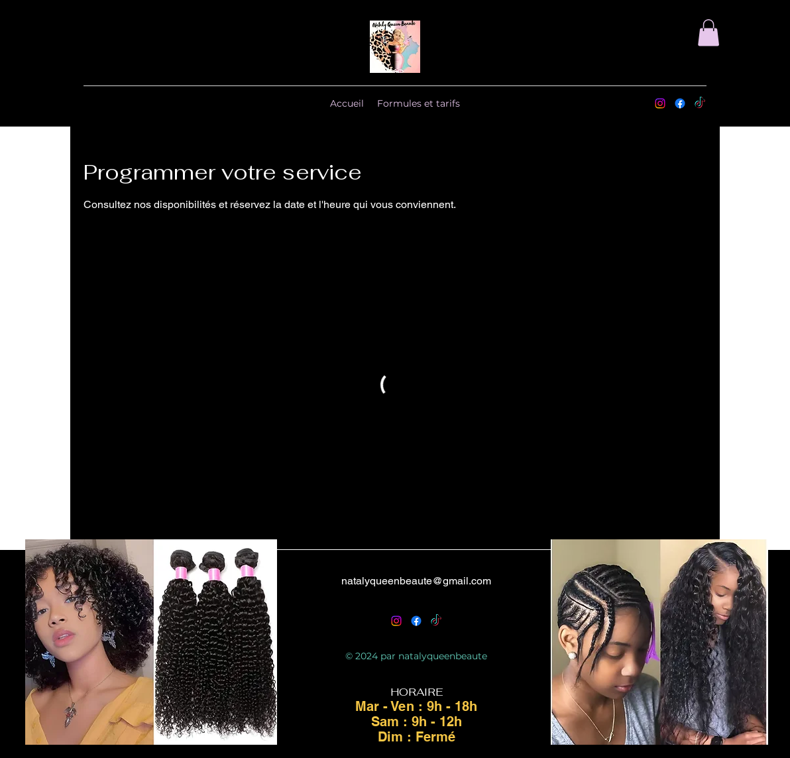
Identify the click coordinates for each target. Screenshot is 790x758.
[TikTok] (699, 103)
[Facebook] (680, 103)
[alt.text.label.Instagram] (660, 103)
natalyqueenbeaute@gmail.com (416, 580)
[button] (708, 32)
